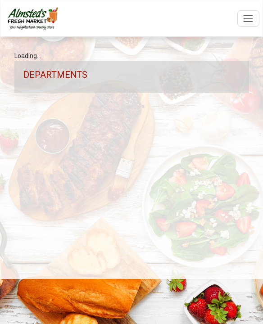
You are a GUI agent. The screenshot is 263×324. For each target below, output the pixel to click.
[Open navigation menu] (248, 18)
